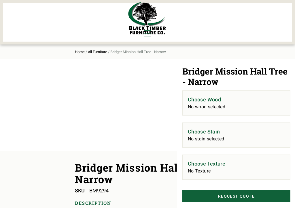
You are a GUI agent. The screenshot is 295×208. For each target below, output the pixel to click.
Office (48, 24)
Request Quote (227, 196)
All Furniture (197, 19)
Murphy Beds (88, 15)
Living (21, 24)
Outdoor (83, 24)
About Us (235, 19)
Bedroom (52, 15)
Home (18, 46)
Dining (21, 15)
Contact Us (268, 19)
